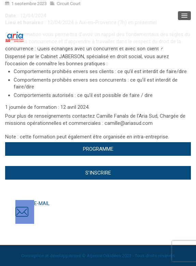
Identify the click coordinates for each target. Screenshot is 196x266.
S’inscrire (98, 173)
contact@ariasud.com (58, 210)
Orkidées (112, 255)
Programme (98, 149)
